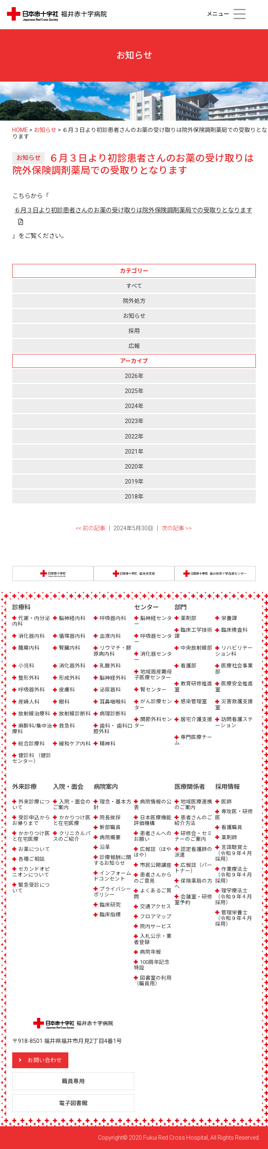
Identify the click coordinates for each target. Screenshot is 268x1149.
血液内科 (110, 636)
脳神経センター (153, 621)
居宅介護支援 (196, 719)
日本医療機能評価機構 (153, 820)
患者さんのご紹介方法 (193, 820)
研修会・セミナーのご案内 (193, 836)
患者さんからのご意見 (153, 877)
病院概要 (110, 837)
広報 (134, 346)
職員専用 (73, 1081)
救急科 (67, 726)
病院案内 (106, 786)
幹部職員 (110, 827)
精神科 (107, 744)
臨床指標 (110, 914)
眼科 (64, 702)
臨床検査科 (234, 630)
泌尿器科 (110, 690)
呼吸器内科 (113, 618)
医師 (226, 802)
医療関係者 (189, 786)
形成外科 (69, 678)
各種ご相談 (31, 859)
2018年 (134, 496)
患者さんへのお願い (153, 836)
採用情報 (227, 786)
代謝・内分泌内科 (31, 621)
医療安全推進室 (234, 686)
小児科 (26, 666)
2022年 (134, 436)
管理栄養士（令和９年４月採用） (233, 918)
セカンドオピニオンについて (31, 872)
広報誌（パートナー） (193, 868)
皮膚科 (67, 690)
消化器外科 (72, 666)
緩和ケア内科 (75, 744)
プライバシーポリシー (112, 892)
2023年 (134, 421)
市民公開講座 (156, 865)
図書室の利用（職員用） (153, 981)
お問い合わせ (45, 1060)
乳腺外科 (110, 666)
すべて (134, 286)
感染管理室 (194, 701)
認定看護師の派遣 (193, 852)
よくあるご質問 (153, 893)
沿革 (105, 847)
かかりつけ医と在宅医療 (31, 836)
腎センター (153, 690)
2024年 (134, 406)
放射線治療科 (34, 714)
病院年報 (150, 952)
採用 (134, 331)
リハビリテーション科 (234, 651)
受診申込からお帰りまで (31, 820)
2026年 (134, 376)
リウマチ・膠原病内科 (112, 651)
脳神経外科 (113, 678)
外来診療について (31, 804)
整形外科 (28, 678)
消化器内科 (31, 636)
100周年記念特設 (152, 965)
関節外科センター (153, 722)
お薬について (34, 849)
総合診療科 (31, 744)
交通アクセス (155, 906)
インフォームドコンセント (112, 876)
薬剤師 (229, 837)
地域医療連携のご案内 (193, 804)
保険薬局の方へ (193, 884)
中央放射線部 (196, 648)
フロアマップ (156, 917)
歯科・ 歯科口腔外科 (113, 728)
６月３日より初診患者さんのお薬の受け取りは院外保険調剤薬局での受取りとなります (133, 210)
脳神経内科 (72, 618)
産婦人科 (28, 702)
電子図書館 (73, 1102)
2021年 (134, 451)
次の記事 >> (176, 528)
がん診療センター (153, 704)
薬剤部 (188, 618)
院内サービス (156, 926)
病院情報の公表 (153, 804)
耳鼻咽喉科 (113, 702)
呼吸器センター (153, 639)
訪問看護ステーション (234, 722)
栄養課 (229, 618)
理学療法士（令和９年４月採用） (233, 896)
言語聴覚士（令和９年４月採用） (233, 853)
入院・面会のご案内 (72, 804)
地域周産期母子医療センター (153, 674)
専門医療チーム (193, 740)
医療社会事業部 (234, 668)
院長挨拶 (110, 817)
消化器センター (153, 657)
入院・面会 (68, 786)
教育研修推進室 (193, 686)
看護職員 (231, 827)
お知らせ (134, 316)
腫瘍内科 (28, 648)
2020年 (134, 466)
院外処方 (134, 301)
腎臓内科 (69, 648)
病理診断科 (113, 714)
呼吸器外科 (31, 690)
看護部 (188, 666)
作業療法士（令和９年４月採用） (233, 875)
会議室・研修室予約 (193, 899)
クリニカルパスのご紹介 (72, 836)
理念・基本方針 (112, 804)
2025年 (134, 391)
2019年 (134, 481)
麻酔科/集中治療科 (32, 728)
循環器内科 (72, 636)
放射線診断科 (75, 714)
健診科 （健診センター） (31, 758)
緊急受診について (31, 888)
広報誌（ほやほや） (153, 852)
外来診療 (24, 786)
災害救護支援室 (234, 704)
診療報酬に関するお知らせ (112, 860)
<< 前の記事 (90, 528)
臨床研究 (110, 905)
